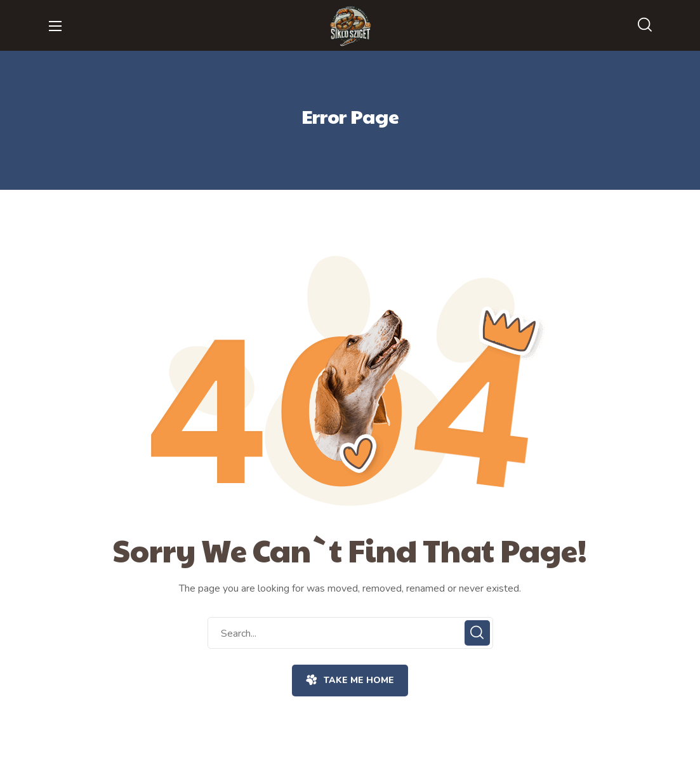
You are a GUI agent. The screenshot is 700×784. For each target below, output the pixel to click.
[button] (645, 25)
